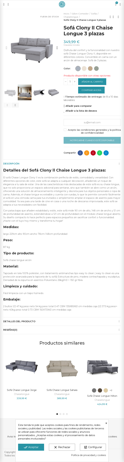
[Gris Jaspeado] (96, 68)
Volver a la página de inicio (114, 16)
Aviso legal (13, 436)
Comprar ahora (91, 90)
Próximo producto (118, 16)
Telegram (106, 153)
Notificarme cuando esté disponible (92, 140)
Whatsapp (99, 153)
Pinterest (93, 153)
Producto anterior (110, 16)
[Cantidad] (70, 81)
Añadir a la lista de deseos (81, 110)
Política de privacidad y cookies (88, 455)
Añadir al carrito (92, 81)
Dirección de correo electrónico (86, 153)
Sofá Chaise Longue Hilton (102, 395)
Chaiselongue (21, 394)
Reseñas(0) (10, 329)
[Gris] (78, 68)
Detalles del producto (19, 321)
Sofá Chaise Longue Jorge (22, 390)
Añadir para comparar (79, 105)
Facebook (80, 153)
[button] (6, 48)
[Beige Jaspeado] (90, 68)
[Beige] (84, 68)
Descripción (11, 163)
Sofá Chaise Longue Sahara (62, 390)
